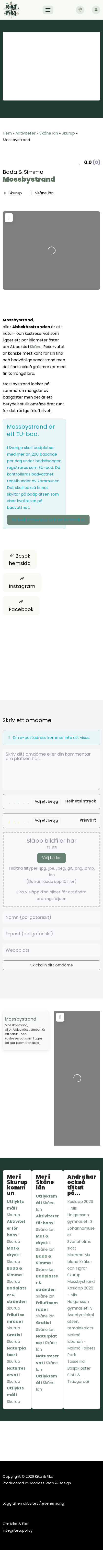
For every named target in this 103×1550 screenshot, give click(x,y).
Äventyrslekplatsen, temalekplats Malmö (80, 1325)
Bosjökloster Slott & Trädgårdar (79, 1374)
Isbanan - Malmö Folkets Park (81, 1348)
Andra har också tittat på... (81, 1185)
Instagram (22, 582)
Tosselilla (76, 1361)
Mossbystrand (29, 179)
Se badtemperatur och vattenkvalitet (48, 520)
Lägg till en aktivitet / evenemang (33, 1503)
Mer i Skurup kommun (17, 1185)
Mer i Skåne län (45, 1182)
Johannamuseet (81, 1231)
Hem (7, 133)
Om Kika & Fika (16, 1523)
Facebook (21, 606)
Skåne (36, 347)
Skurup (68, 133)
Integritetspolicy (18, 1530)
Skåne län (48, 133)
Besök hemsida (20, 559)
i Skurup (15, 1208)
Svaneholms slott (79, 1245)
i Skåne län (46, 1202)
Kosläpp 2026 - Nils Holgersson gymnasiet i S (80, 1212)
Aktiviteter (25, 133)
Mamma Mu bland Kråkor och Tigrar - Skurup (79, 1265)
